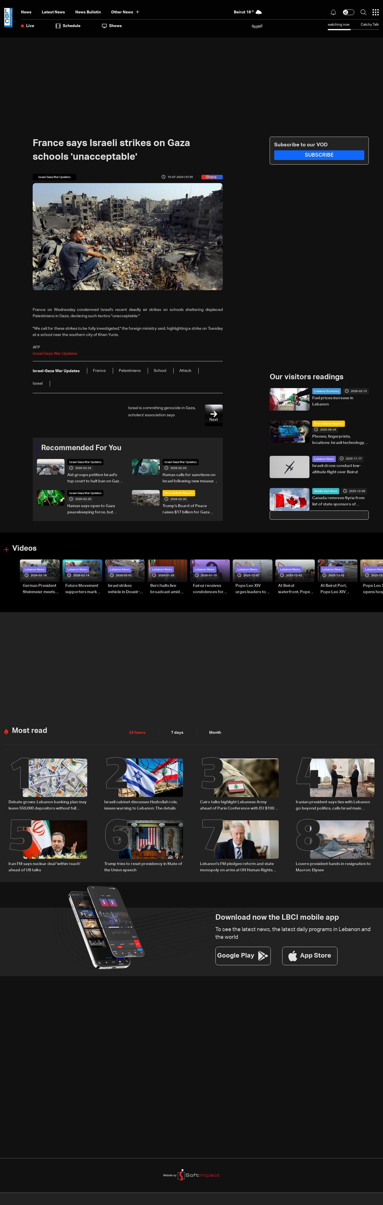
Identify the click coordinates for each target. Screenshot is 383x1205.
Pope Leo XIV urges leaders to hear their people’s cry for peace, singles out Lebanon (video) (253, 589)
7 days (177, 733)
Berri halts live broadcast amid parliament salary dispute (166, 589)
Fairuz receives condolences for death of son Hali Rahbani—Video (208, 589)
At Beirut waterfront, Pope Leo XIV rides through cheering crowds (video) (294, 589)
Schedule (68, 26)
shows (112, 26)
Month (215, 733)
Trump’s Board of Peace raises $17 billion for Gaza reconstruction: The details (187, 509)
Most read (29, 731)
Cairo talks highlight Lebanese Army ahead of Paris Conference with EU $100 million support (237, 805)
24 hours (137, 733)
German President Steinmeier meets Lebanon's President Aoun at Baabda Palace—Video (39, 589)
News (26, 12)
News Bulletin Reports (179, 493)
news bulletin (88, 12)
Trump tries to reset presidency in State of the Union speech (143, 867)
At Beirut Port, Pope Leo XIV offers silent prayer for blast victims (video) (338, 589)
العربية (257, 26)
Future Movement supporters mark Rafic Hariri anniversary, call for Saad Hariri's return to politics (83, 589)
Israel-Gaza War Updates (85, 462)
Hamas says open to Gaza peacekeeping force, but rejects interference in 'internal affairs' (91, 509)
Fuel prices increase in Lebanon (332, 401)
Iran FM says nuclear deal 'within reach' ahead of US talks (44, 867)
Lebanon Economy (326, 391)
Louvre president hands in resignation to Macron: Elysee (333, 867)
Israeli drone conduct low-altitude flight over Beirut (336, 469)
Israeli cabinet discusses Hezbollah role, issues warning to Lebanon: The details (141, 805)
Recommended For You (81, 448)
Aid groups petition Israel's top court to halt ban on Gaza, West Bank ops (94, 478)
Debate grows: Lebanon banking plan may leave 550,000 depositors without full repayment (48, 805)
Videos (24, 548)
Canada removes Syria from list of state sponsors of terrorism (338, 501)
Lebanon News (324, 459)
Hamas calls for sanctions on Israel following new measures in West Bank (190, 478)
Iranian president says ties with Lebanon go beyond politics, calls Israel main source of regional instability (333, 805)
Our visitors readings (307, 377)
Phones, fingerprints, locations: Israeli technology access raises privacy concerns (338, 440)
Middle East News (325, 491)
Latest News (53, 12)
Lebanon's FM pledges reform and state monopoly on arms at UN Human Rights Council (237, 867)
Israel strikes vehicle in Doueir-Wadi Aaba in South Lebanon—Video (126, 589)
